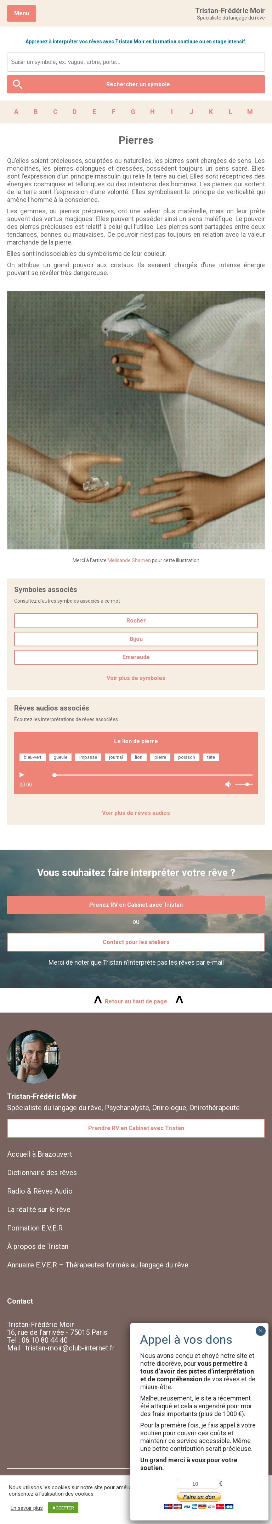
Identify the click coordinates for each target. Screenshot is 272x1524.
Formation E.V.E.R (35, 1228)
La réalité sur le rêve (38, 1209)
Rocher (136, 620)
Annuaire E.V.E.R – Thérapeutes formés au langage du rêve (97, 1265)
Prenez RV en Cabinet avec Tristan (136, 904)
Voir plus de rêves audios (136, 813)
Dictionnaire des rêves (42, 1172)
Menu (21, 13)
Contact (20, 1301)
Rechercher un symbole (138, 84)
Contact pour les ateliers (136, 942)
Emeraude (136, 657)
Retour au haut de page (136, 1001)
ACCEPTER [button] (63, 1508)
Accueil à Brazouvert (39, 1154)
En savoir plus (27, 1508)
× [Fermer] (260, 1331)
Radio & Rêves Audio (40, 1191)
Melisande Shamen (129, 560)
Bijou (136, 639)
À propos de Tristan (37, 1246)
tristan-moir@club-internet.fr (70, 1348)
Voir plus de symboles (136, 678)
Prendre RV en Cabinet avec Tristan (136, 1128)
